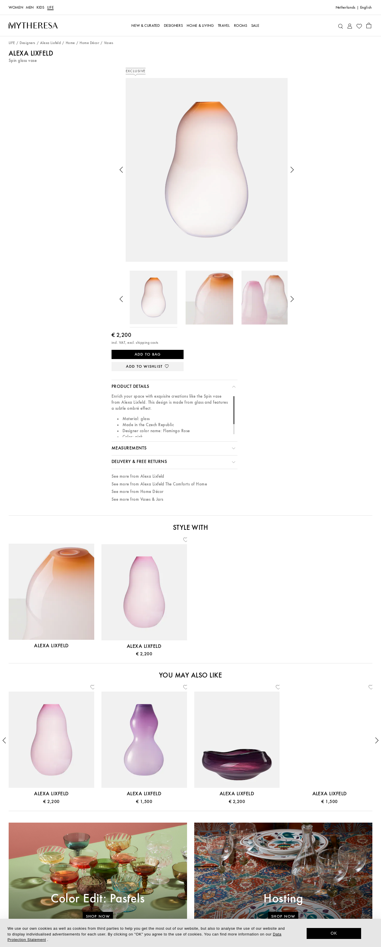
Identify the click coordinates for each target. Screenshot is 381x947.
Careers (190, 888)
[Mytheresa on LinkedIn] (283, 895)
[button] (46, 153)
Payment (68, 879)
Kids (40, 7)
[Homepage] (33, 25)
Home (70, 43)
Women (16, 7)
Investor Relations (190, 897)
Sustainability (190, 870)
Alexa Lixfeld (50, 43)
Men (30, 7)
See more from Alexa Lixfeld (251, 213)
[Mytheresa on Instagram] (313, 895)
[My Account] (349, 25)
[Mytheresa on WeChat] (342, 895)
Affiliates (190, 906)
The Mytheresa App (190, 861)
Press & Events (190, 879)
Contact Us (68, 861)
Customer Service (68, 852)
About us (190, 852)
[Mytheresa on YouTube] (323, 895)
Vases (108, 43)
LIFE (50, 7)
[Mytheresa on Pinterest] (303, 895)
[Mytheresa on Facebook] (293, 895)
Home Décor (89, 43)
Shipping (68, 888)
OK (334, 933)
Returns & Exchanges (68, 897)
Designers (27, 43)
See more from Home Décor (251, 228)
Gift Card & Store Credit (68, 870)
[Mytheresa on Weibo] (332, 895)
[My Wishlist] (359, 25)
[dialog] (190, 933)
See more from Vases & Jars (251, 236)
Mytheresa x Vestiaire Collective (68, 906)
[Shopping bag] (368, 25)
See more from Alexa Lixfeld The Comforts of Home (272, 220)
